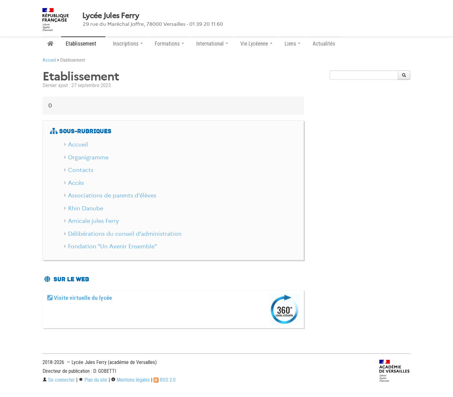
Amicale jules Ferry (93, 221)
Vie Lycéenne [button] (256, 44)
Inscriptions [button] (128, 44)
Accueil (49, 60)
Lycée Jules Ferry (110, 15)
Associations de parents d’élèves (112, 195)
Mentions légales (130, 380)
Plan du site (93, 380)
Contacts (80, 170)
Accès (76, 182)
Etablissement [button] (83, 44)
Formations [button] (169, 44)
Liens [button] (292, 44)
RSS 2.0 (165, 380)
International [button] (212, 44)
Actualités (324, 44)
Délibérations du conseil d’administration (125, 233)
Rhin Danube (85, 208)
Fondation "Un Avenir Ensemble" (112, 246)
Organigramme (88, 157)
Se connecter (58, 380)
